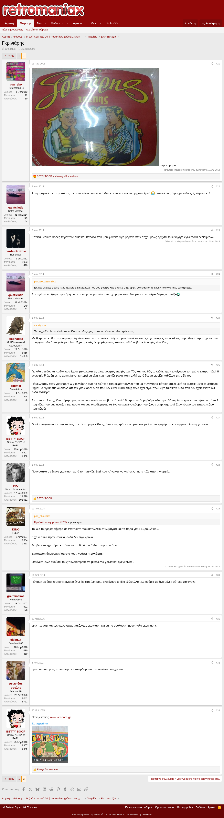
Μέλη (94, 23)
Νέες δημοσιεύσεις (12, 29)
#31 (218, 619)
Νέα (39, 23)
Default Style (11, 807)
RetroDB (112, 23)
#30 (218, 575)
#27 (218, 417)
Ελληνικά (30, 807)
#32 (218, 662)
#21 (218, 63)
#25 (218, 317)
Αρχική (9, 23)
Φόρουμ (25, 23)
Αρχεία (77, 23)
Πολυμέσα (57, 23)
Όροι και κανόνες (165, 807)
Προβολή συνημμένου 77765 (50, 522)
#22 (218, 186)
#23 (218, 230)
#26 (218, 365)
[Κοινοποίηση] (212, 64)
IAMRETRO (147, 814)
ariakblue (10, 48)
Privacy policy (185, 807)
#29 (218, 508)
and (57, 176)
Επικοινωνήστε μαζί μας (138, 807)
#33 (218, 710)
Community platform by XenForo (100, 814)
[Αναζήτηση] (210, 23)
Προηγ (10, 55)
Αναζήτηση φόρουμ (37, 29)
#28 (218, 464)
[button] (45, 23)
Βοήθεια (200, 807)
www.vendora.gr (60, 717)
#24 (218, 274)
